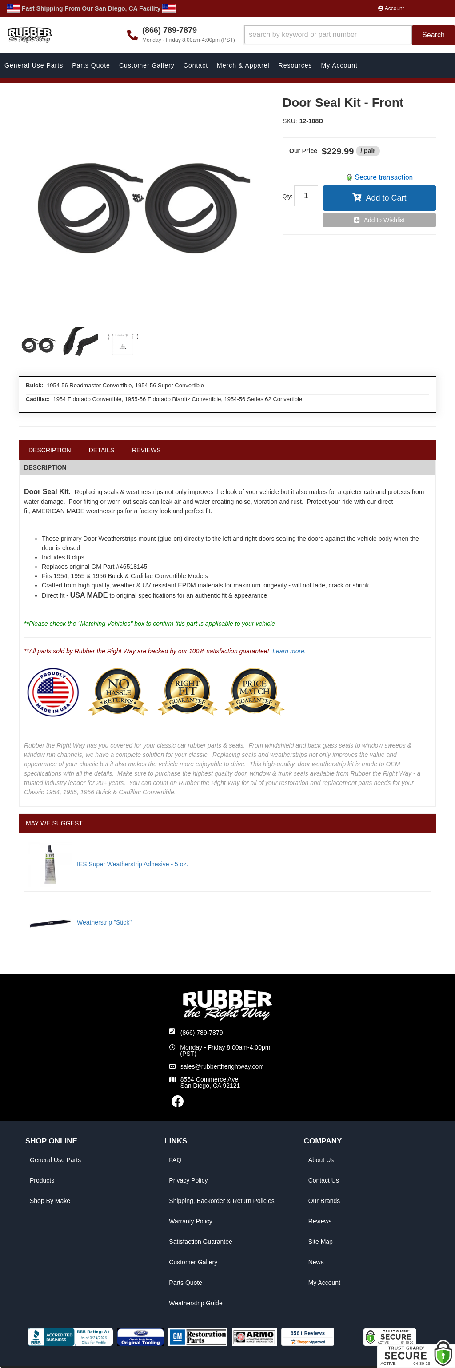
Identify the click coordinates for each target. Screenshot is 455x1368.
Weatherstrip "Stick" (104, 922)
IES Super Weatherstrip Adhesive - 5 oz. (132, 864)
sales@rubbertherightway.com (222, 1066)
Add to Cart (386, 197)
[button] (349, 35)
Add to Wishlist (384, 220)
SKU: (290, 121)
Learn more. (289, 651)
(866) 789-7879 (201, 1032)
